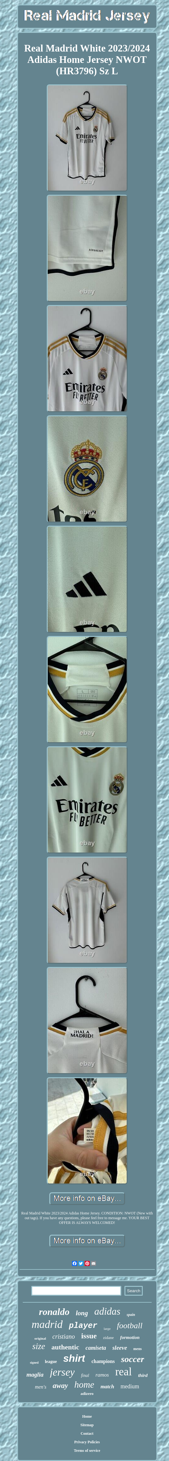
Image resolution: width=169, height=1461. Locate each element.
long (82, 1313)
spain (131, 1314)
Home (87, 1416)
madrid (47, 1324)
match (107, 1387)
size (38, 1346)
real (123, 1372)
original (40, 1338)
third (143, 1375)
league (51, 1361)
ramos (102, 1375)
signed (34, 1362)
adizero (87, 1393)
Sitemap (87, 1425)
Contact (87, 1433)
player (83, 1325)
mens (137, 1349)
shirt (74, 1358)
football (129, 1325)
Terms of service (87, 1450)
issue (89, 1336)
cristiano (63, 1336)
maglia (35, 1374)
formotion (130, 1337)
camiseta (96, 1348)
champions (103, 1361)
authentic (65, 1347)
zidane (108, 1337)
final (85, 1375)
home (84, 1384)
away (60, 1386)
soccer (132, 1359)
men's (40, 1387)
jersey (62, 1372)
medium (130, 1386)
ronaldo (54, 1311)
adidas (107, 1311)
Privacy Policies (87, 1442)
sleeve (119, 1347)
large (107, 1328)
